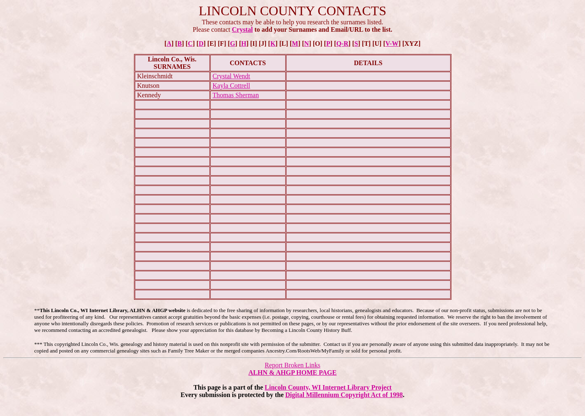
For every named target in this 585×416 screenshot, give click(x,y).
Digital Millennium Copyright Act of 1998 (344, 394)
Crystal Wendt (231, 76)
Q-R (342, 43)
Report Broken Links (292, 365)
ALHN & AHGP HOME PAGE (293, 372)
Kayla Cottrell (231, 85)
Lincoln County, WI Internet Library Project (328, 387)
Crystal (242, 29)
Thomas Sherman (236, 95)
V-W (392, 43)
